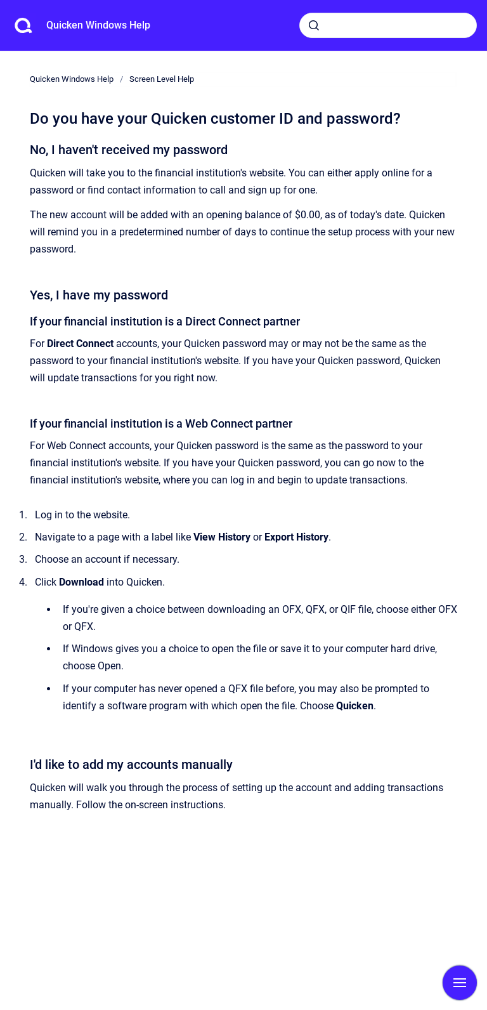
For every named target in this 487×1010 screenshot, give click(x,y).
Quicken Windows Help (98, 25)
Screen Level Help (161, 79)
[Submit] (314, 25)
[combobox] (388, 25)
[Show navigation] (460, 983)
